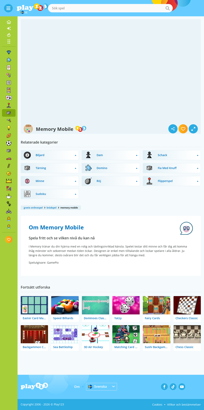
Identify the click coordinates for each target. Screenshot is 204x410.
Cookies (157, 404)
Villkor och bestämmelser (184, 404)
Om (77, 387)
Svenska (97, 386)
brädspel (51, 207)
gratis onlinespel (33, 207)
